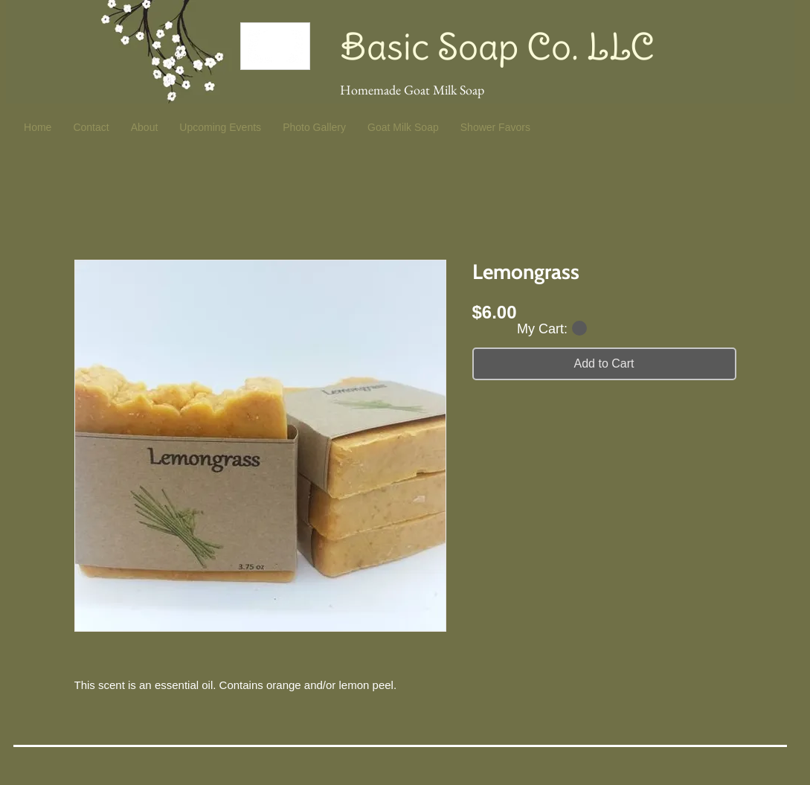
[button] (552, 328)
